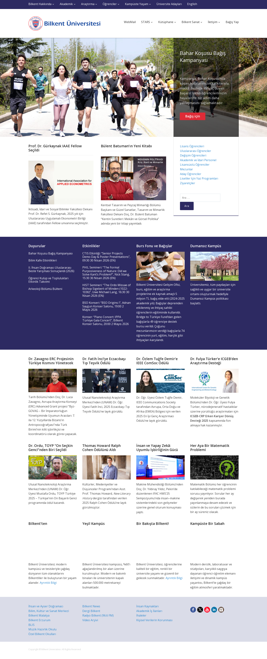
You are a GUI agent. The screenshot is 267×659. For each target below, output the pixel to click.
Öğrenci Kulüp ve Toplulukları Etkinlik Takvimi (48, 280)
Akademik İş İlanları (149, 611)
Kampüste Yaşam (136, 4)
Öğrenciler (110, 4)
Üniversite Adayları (169, 4)
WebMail (130, 22)
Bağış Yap (232, 22)
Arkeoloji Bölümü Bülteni (45, 289)
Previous (6, 87)
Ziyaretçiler (187, 183)
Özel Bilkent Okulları (42, 634)
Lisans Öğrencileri (192, 146)
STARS (145, 22)
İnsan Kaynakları (147, 606)
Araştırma (87, 4)
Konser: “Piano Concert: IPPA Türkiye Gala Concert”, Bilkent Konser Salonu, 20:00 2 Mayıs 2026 (105, 320)
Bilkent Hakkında (39, 4)
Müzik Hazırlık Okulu (42, 629)
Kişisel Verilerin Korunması (154, 620)
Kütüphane (165, 22)
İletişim (212, 22)
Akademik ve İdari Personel (198, 160)
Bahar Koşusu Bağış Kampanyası (203, 56)
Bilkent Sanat (191, 22)
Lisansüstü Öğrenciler (194, 165)
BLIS (31, 625)
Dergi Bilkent (91, 611)
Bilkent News (91, 606)
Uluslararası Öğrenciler (195, 151)
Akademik (66, 4)
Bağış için (192, 116)
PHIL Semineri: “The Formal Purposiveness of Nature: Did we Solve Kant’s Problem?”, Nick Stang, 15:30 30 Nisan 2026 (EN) (106, 272)
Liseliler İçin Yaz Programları (199, 178)
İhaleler (141, 615)
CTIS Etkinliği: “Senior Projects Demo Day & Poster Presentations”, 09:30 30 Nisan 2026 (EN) (106, 256)
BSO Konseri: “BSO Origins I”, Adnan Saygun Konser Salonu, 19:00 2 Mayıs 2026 (106, 306)
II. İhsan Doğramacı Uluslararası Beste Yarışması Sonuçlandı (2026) (51, 269)
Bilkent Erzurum (39, 620)
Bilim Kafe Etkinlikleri (42, 260)
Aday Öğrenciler (190, 174)
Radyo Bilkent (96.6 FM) (98, 615)
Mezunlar (186, 169)
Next (261, 87)
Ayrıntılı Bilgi (48, 583)
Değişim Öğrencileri (193, 155)
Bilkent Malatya (38, 615)
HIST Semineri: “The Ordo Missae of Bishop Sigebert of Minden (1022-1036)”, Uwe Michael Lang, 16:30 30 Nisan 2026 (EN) (106, 290)
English (192, 4)
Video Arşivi (90, 620)
